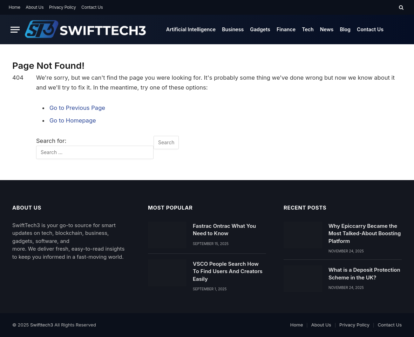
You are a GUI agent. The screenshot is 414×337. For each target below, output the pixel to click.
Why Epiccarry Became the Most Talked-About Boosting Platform (364, 233)
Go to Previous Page (77, 107)
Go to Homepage (72, 120)
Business (233, 29)
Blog (345, 29)
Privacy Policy (62, 7)
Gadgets (260, 29)
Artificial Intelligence (191, 29)
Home (14, 7)
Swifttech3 (42, 325)
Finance (286, 29)
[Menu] (15, 30)
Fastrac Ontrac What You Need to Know (224, 230)
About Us (34, 7)
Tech (308, 29)
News (327, 29)
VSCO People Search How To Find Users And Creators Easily (228, 271)
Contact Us (92, 7)
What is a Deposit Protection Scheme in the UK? (364, 273)
